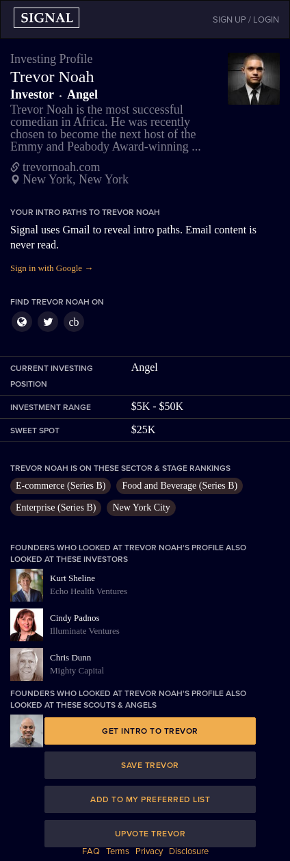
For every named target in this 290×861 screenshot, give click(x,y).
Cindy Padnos (75, 618)
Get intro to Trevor (150, 731)
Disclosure (189, 851)
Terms (117, 851)
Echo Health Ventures (88, 591)
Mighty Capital (77, 670)
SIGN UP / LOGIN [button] (246, 19)
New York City (141, 507)
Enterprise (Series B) (56, 507)
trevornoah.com (61, 167)
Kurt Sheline (72, 578)
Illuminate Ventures (85, 631)
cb (73, 322)
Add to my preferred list (150, 799)
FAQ (91, 851)
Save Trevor (150, 765)
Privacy (149, 851)
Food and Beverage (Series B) (179, 485)
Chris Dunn (70, 657)
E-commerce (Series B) (60, 485)
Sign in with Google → (51, 268)
